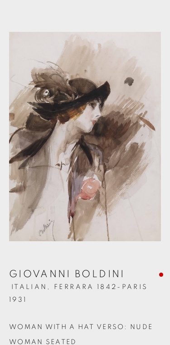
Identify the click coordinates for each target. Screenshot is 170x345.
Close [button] (154, 20)
